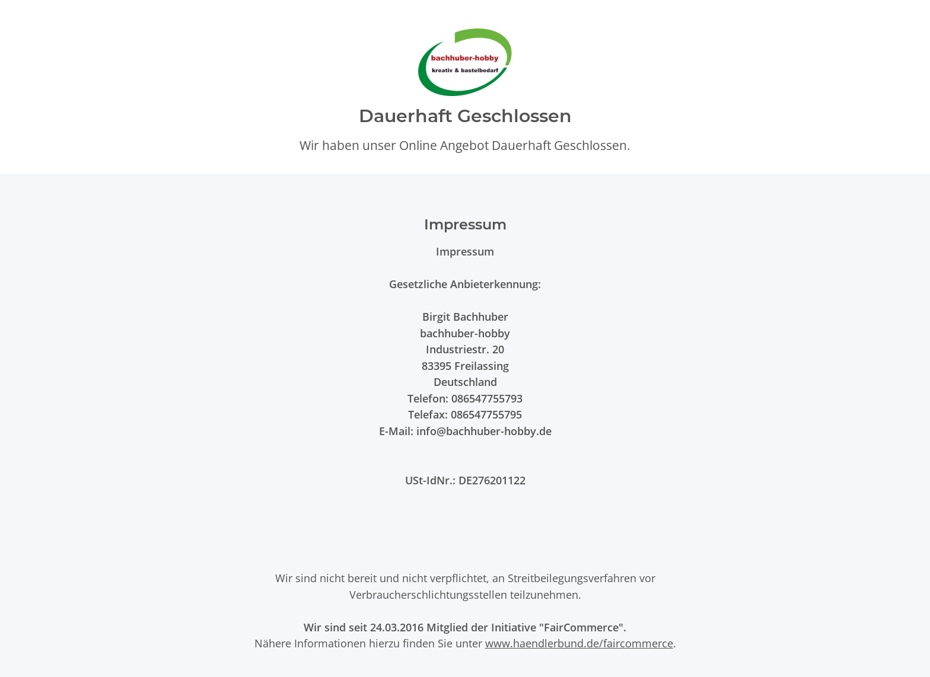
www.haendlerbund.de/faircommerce (579, 643)
